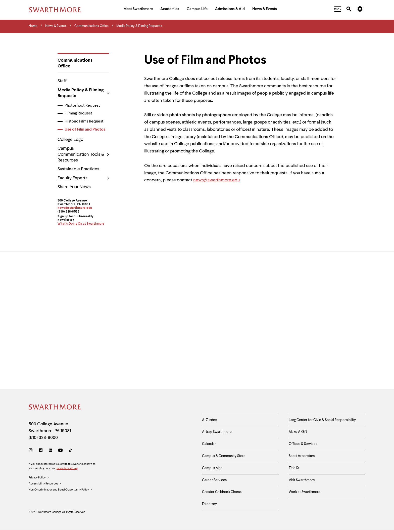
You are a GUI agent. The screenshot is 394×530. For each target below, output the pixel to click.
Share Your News (74, 187)
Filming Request (78, 113)
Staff (62, 81)
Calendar (209, 444)
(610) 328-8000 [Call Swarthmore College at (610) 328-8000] (43, 437)
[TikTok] (70, 451)
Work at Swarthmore (304, 492)
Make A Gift (298, 432)
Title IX (294, 468)
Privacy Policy (39, 478)
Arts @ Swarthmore (217, 432)
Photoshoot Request (82, 106)
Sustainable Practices (78, 169)
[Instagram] (31, 451)
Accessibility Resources (45, 484)
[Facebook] (40, 451)
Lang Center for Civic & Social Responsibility (322, 420)
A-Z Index (209, 420)
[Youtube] (60, 451)
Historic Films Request (84, 121)
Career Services (214, 480)
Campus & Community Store (223, 456)
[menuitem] (138, 9)
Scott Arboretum (302, 456)
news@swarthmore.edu (75, 208)
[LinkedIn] (50, 451)
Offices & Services (303, 444)
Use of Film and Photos (85, 130)
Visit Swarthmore (302, 480)
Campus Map (212, 468)
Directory (209, 504)
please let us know (66, 468)
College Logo (70, 139)
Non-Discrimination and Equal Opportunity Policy (60, 490)
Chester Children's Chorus (221, 492)
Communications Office (75, 63)
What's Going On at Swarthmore (81, 223)
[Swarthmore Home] (55, 408)
